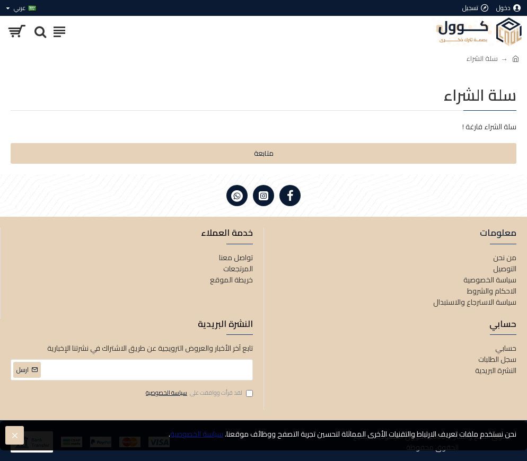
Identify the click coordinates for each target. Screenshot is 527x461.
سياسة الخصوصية (196, 434)
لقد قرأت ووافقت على (198, 393)
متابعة (264, 153)
